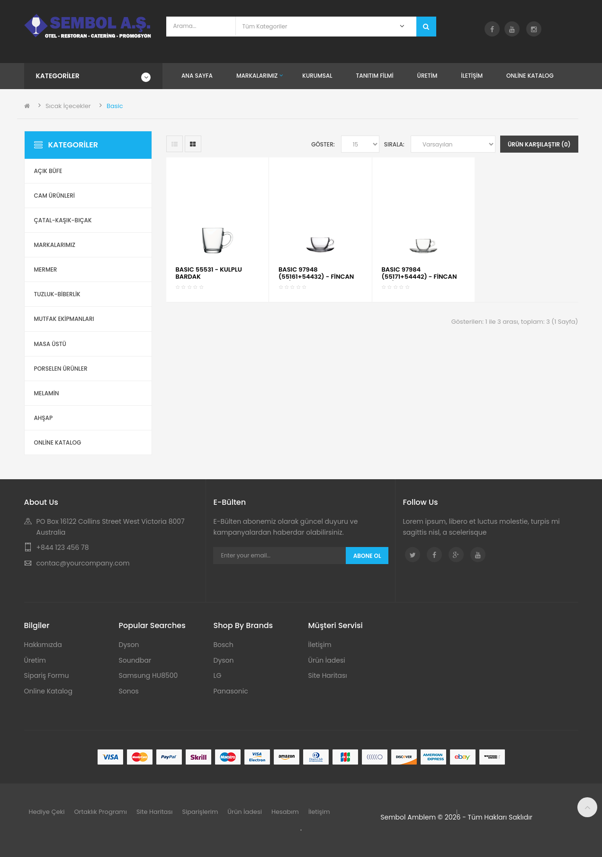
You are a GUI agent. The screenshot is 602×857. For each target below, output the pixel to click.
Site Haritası (327, 675)
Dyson (129, 644)
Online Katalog (48, 691)
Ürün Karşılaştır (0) (539, 144)
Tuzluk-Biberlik (57, 294)
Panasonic (231, 691)
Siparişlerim (200, 811)
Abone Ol (367, 556)
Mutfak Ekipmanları (64, 319)
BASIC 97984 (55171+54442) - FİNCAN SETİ (419, 276)
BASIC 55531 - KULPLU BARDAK (209, 273)
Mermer (45, 269)
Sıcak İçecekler (68, 105)
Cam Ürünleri (54, 195)
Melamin (46, 393)
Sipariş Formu (46, 675)
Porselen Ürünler (61, 369)
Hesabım (285, 811)
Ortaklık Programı (100, 811)
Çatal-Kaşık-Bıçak (63, 220)
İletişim (320, 644)
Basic (115, 105)
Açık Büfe (48, 171)
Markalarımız (54, 245)
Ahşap (43, 418)
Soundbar (135, 660)
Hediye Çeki (47, 811)
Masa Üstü (50, 344)
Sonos (129, 691)
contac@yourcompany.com (83, 563)
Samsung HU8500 (148, 675)
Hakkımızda (43, 644)
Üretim (35, 660)
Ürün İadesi (326, 660)
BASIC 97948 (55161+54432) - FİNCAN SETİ (316, 276)
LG (218, 675)
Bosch (224, 644)
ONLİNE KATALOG (57, 442)
